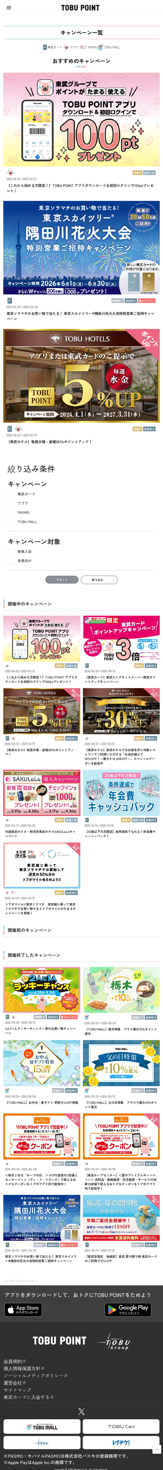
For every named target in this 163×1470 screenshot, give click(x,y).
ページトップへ (156, 1449)
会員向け (25, 560)
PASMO (23, 512)
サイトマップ (22, 1397)
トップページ (11, 1281)
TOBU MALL (27, 521)
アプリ (23, 503)
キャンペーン (30, 1281)
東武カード (26, 493)
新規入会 (25, 551)
